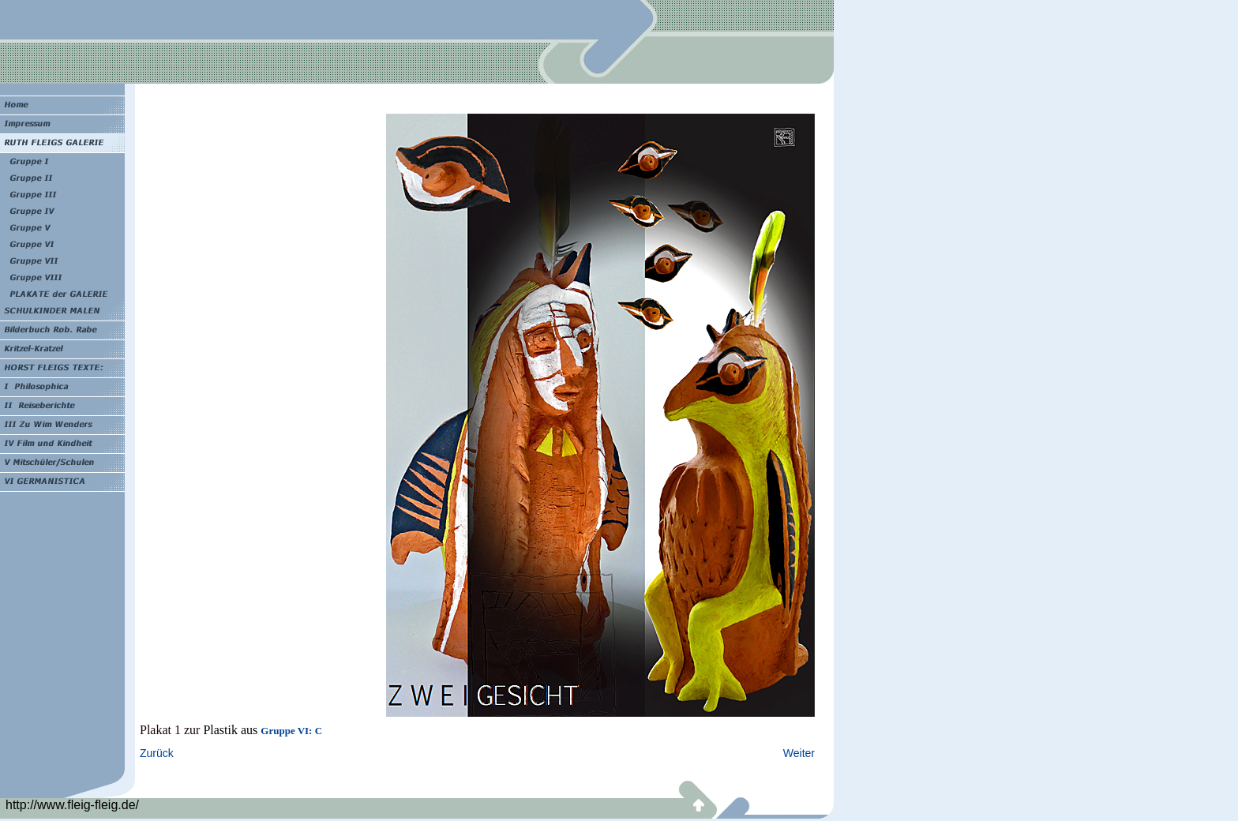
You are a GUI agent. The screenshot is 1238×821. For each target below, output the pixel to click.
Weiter (799, 753)
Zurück (157, 753)
